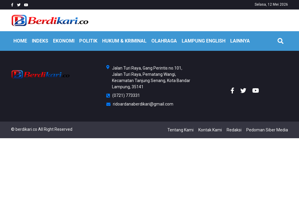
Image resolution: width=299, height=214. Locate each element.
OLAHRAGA (164, 41)
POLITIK (88, 41)
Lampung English (203, 41)
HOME (20, 41)
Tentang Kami (180, 130)
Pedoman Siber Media (267, 130)
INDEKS (40, 41)
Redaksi (234, 130)
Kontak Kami (210, 130)
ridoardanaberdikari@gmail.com (139, 104)
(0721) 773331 (123, 95)
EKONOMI (63, 41)
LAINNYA (240, 41)
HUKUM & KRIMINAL (124, 41)
